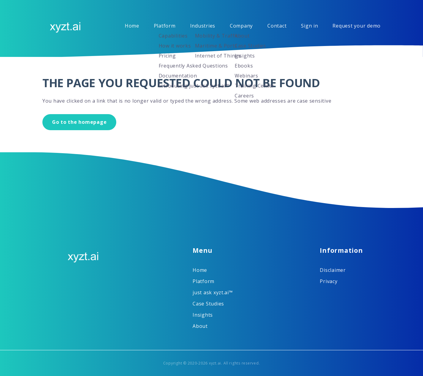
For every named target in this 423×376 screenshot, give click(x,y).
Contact (276, 25)
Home (132, 25)
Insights (203, 315)
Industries (202, 25)
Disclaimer (332, 270)
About (200, 326)
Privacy (328, 281)
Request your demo (356, 25)
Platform (165, 25)
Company (241, 25)
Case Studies (208, 303)
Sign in (309, 25)
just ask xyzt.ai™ (213, 292)
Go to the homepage (79, 122)
